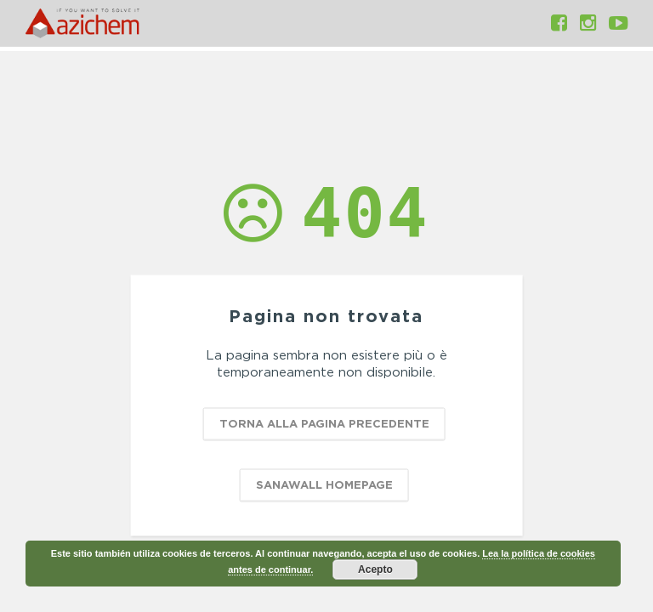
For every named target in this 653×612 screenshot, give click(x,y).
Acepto (375, 569)
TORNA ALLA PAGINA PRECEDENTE (324, 423)
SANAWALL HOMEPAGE (324, 484)
